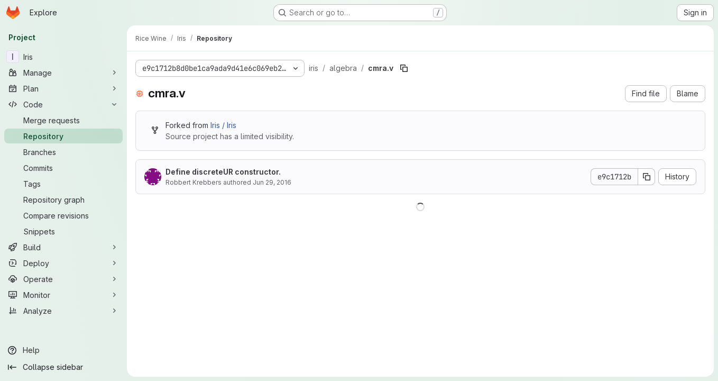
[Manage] (63, 72)
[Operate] (63, 278)
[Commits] (63, 167)
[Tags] (63, 183)
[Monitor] (63, 294)
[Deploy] (63, 263)
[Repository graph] (63, 199)
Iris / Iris (223, 125)
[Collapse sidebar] (63, 367)
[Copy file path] (403, 68)
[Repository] (63, 136)
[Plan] (63, 88)
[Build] (63, 247)
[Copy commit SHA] (646, 176)
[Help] (63, 350)
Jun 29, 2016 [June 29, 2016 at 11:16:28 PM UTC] (272, 182)
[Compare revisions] (63, 215)
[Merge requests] (63, 120)
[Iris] (63, 56)
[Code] (63, 104)
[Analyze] (63, 310)
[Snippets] (63, 231)
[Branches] (63, 151)
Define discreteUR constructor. (223, 171)
